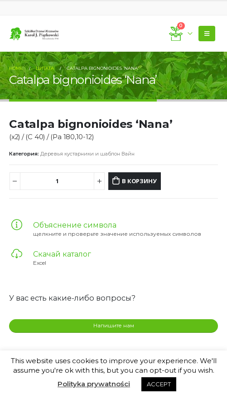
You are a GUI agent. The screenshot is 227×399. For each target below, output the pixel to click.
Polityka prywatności (94, 384)
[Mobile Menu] (206, 33)
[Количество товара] (57, 181)
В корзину (139, 181)
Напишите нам (113, 325)
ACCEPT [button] (159, 384)
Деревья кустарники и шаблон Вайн (87, 154)
